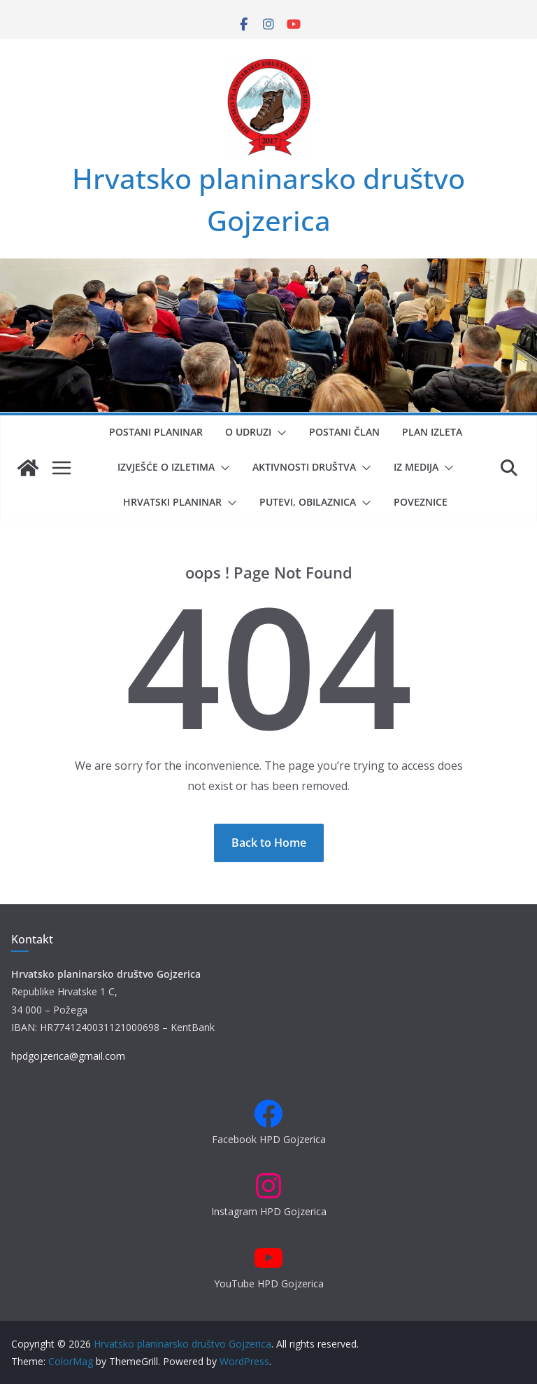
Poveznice (421, 501)
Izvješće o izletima (166, 466)
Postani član (344, 431)
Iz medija (416, 466)
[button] (279, 432)
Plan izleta (432, 431)
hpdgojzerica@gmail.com (68, 1056)
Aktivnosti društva (304, 466)
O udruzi (248, 431)
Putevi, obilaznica (307, 501)
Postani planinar (156, 431)
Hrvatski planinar (172, 501)
